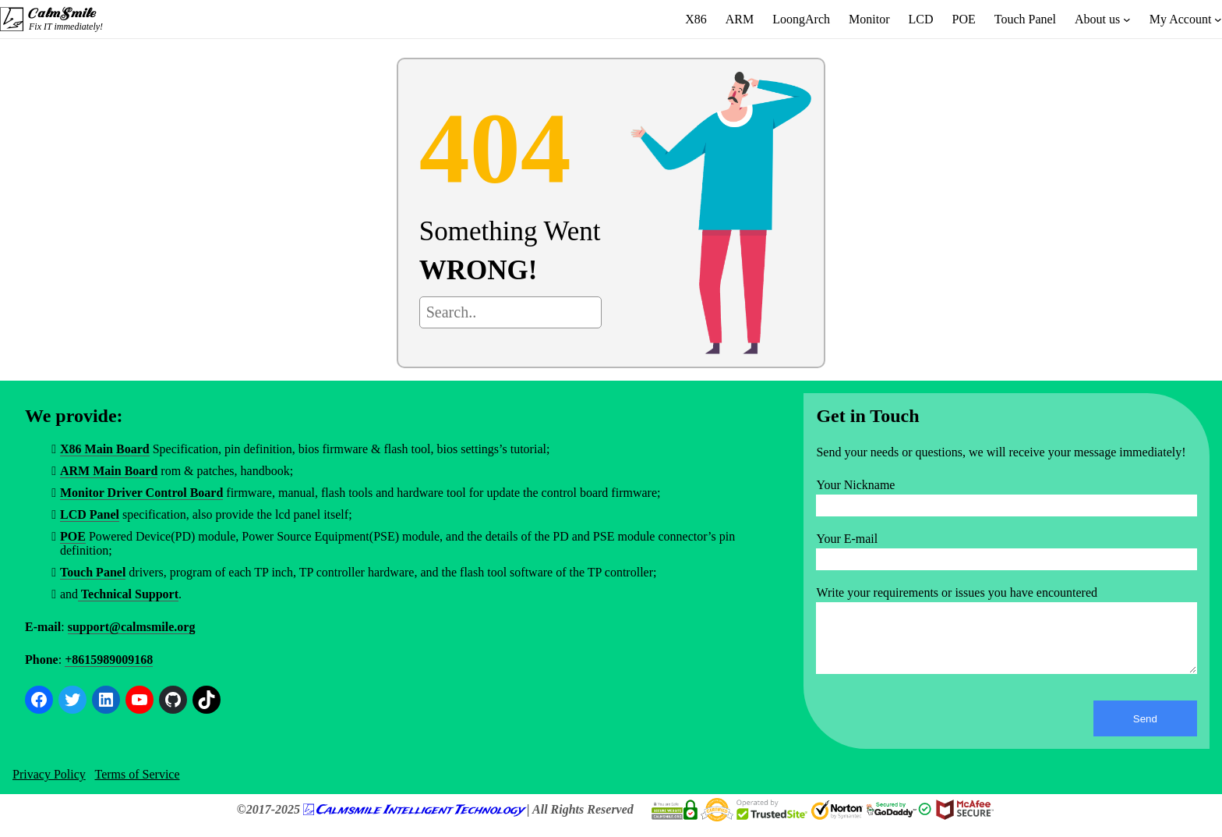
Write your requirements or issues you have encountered (956, 592)
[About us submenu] (1127, 19)
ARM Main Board (108, 470)
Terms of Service (136, 786)
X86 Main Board (105, 449)
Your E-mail (847, 538)
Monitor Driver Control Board (141, 492)
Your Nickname (855, 484)
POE (73, 536)
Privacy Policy (49, 786)
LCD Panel (89, 514)
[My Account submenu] (1218, 19)
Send (1145, 730)
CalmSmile (60, 13)
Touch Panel (92, 572)
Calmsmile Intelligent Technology (420, 822)
